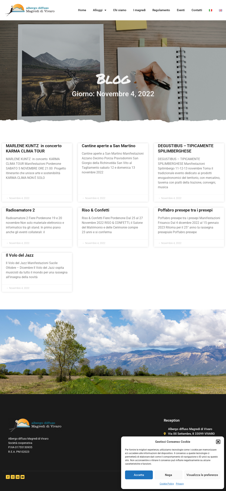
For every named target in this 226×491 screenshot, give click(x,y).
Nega (168, 475)
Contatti (197, 10)
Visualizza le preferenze (202, 475)
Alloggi (99, 10)
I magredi (139, 10)
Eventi (181, 10)
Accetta (139, 475)
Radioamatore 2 (20, 210)
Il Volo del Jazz (20, 255)
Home (82, 10)
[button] (218, 442)
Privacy (180, 483)
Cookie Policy (167, 483)
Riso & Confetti (95, 210)
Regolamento (161, 10)
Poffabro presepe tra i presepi (185, 210)
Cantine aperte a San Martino (108, 145)
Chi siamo (119, 10)
